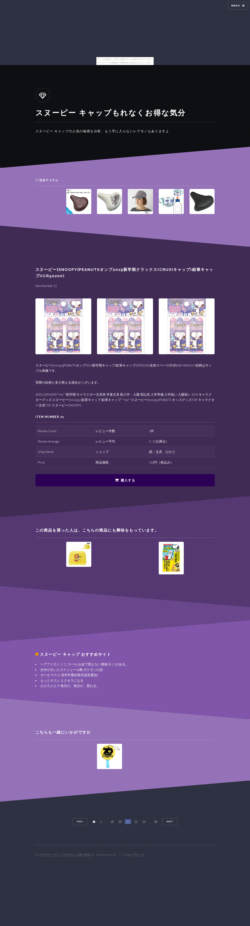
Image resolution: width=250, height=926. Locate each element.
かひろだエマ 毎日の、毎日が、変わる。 (70, 686)
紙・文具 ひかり (162, 452)
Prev (80, 821)
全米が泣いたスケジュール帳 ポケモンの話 (71, 670)
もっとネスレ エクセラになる (61, 680)
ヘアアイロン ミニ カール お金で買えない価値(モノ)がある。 (84, 664)
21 (128, 822)
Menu (235, 5)
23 (143, 822)
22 (136, 822)
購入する (128, 480)
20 (120, 822)
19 (112, 822)
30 (155, 822)
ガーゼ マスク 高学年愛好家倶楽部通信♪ (69, 675)
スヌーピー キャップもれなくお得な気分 (64, 854)
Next (170, 821)
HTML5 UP (138, 854)
